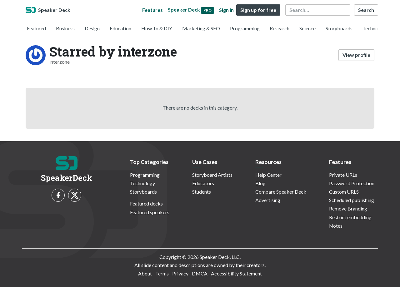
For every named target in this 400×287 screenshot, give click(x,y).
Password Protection (351, 183)
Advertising (267, 200)
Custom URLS (344, 192)
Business (65, 28)
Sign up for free (258, 10)
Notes (335, 226)
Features (152, 10)
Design (92, 28)
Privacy (180, 273)
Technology (375, 28)
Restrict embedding (350, 217)
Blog (260, 183)
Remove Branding (348, 208)
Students (201, 192)
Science (307, 28)
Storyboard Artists (212, 175)
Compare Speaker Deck (280, 192)
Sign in (226, 10)
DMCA (200, 273)
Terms (162, 273)
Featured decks (146, 203)
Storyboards (339, 28)
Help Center (268, 175)
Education (120, 28)
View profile (356, 55)
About (145, 273)
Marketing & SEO (201, 28)
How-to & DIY (156, 28)
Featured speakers (149, 212)
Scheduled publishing (351, 200)
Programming (245, 28)
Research (279, 28)
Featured (36, 28)
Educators (203, 183)
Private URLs (343, 175)
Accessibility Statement (236, 273)
